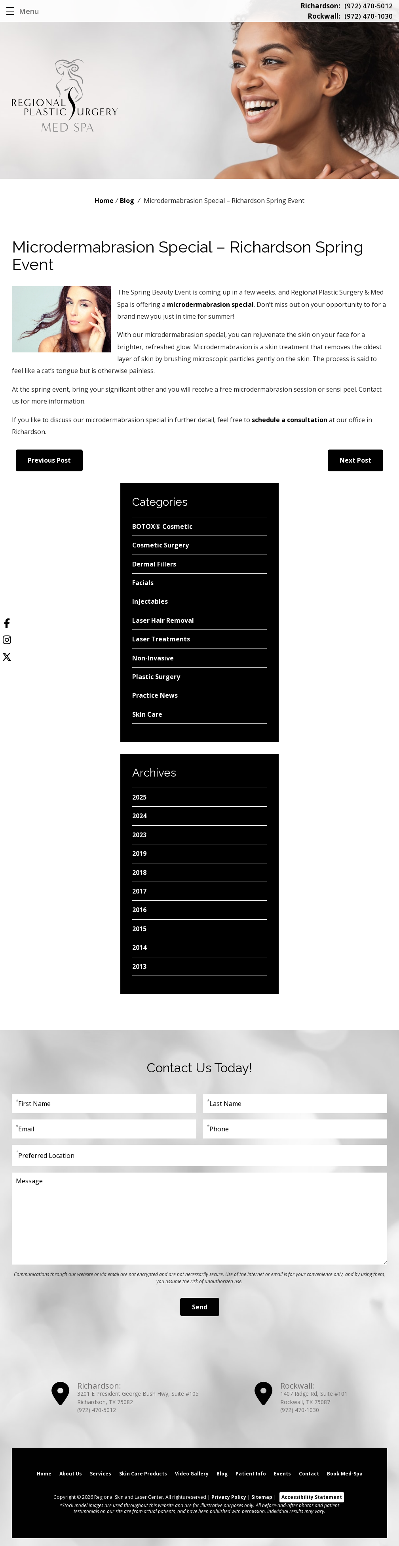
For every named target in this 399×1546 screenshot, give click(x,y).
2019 (139, 853)
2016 (139, 909)
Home (104, 200)
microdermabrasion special (210, 304)
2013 (139, 966)
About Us (70, 1473)
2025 (139, 797)
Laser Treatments (161, 639)
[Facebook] (6, 624)
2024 (139, 815)
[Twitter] (6, 658)
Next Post (355, 460)
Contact (309, 1473)
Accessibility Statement (311, 1497)
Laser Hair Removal (163, 620)
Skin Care (147, 714)
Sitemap (261, 1497)
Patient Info (251, 1473)
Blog (127, 200)
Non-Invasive (153, 658)
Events (282, 1473)
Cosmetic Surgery (160, 545)
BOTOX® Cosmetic (162, 526)
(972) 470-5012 (346, 6)
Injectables (150, 601)
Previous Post (49, 460)
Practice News (155, 695)
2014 (139, 947)
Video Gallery (192, 1473)
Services (100, 1473)
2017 (139, 891)
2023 (139, 834)
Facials (143, 582)
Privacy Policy (228, 1497)
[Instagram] (6, 641)
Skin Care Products (143, 1473)
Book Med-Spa (345, 1473)
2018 (139, 872)
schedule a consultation (289, 419)
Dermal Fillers (154, 564)
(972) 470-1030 (350, 16)
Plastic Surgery (156, 676)
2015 (139, 928)
